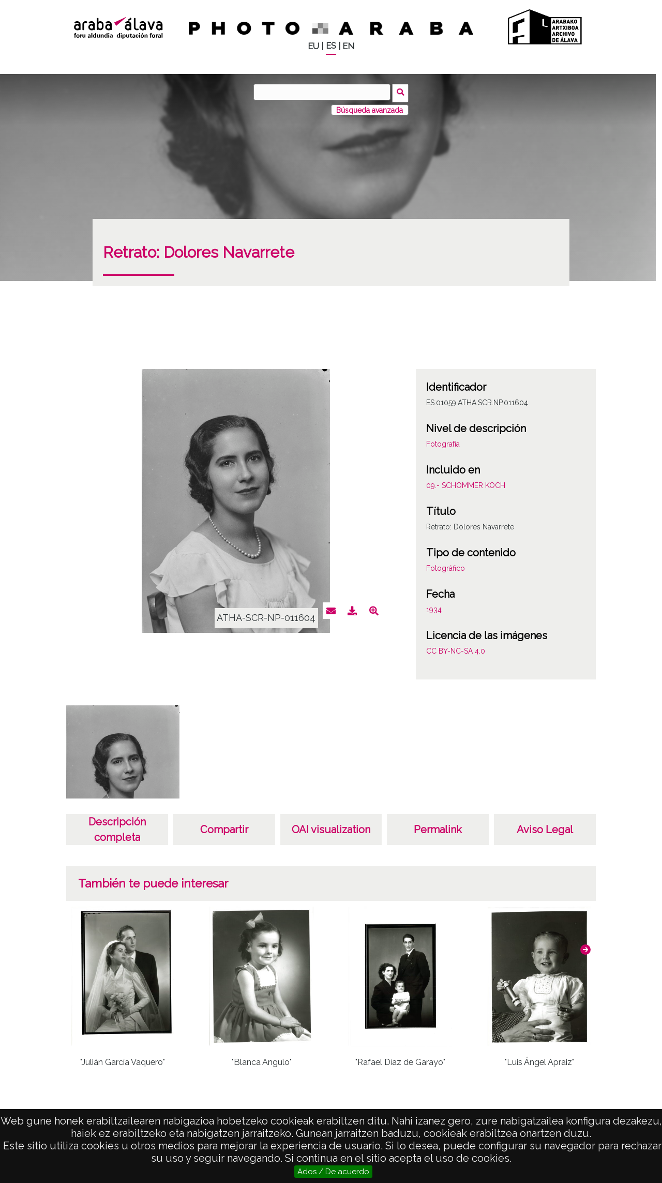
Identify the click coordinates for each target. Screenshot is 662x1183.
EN (348, 46)
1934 (434, 608)
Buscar (402, 91)
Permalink (438, 828)
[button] (585, 947)
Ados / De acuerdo (333, 1171)
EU (313, 46)
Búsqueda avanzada (369, 108)
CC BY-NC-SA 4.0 (455, 649)
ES (331, 46)
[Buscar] (323, 92)
